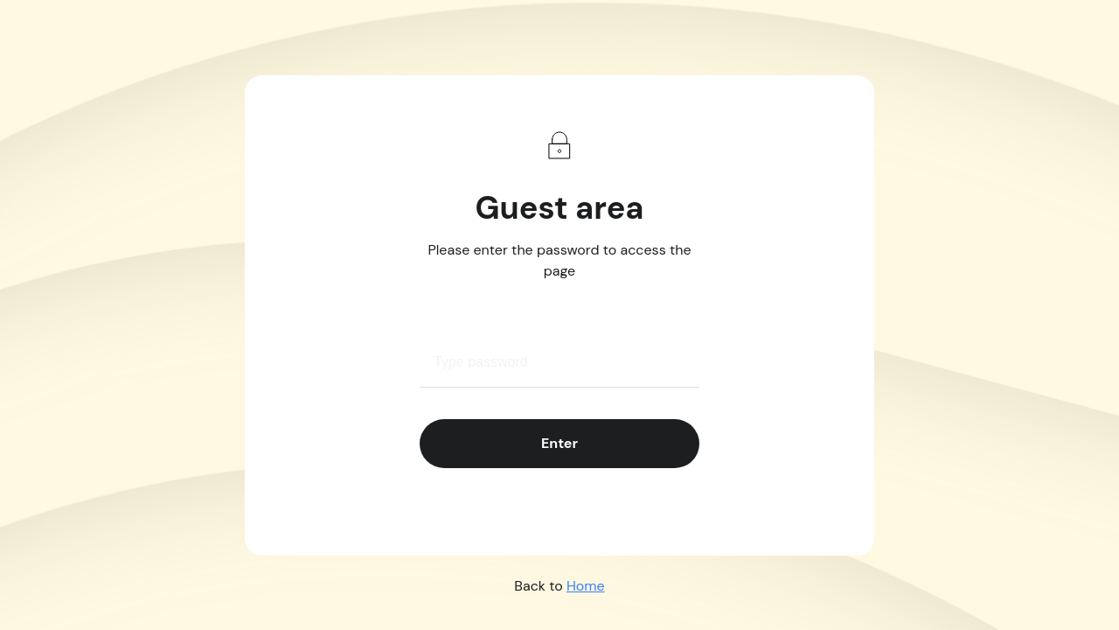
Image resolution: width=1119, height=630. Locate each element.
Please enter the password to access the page (560, 260)
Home (585, 586)
